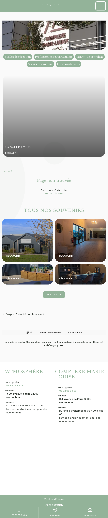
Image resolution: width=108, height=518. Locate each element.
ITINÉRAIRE (55, 512)
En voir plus (54, 294)
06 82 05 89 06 (14, 385)
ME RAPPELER (90, 512)
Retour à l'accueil (54, 193)
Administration (54, 505)
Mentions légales (54, 499)
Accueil (7, 171)
